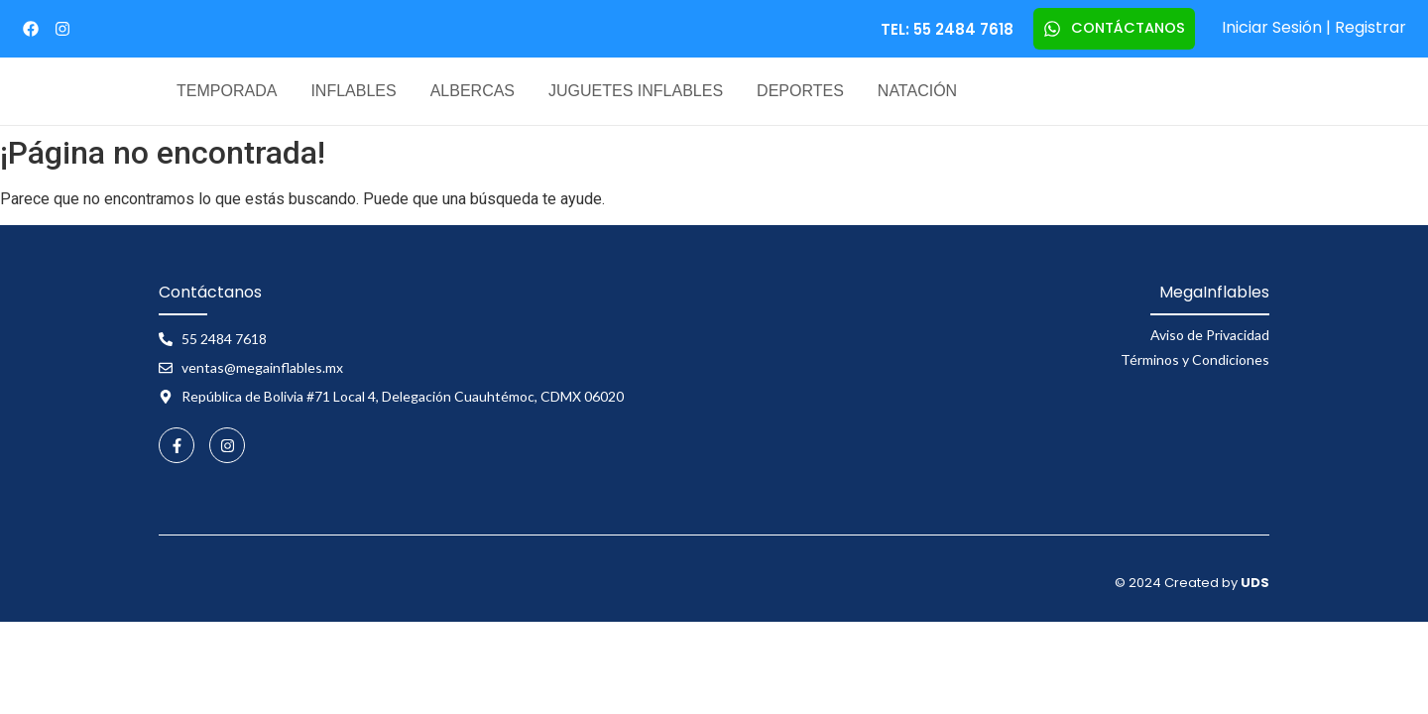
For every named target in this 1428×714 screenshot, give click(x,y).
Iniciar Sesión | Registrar (1314, 27)
